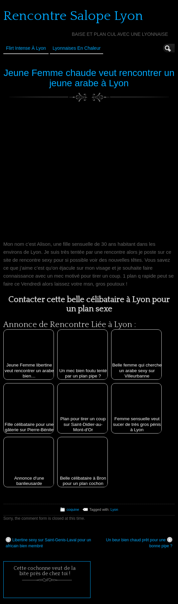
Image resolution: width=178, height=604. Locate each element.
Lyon (114, 509)
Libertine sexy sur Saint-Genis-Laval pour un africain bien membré (48, 542)
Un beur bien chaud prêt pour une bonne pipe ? (139, 542)
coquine (73, 509)
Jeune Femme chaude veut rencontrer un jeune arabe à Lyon (89, 78)
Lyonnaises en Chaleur (76, 48)
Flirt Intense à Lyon (26, 48)
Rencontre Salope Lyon (73, 16)
